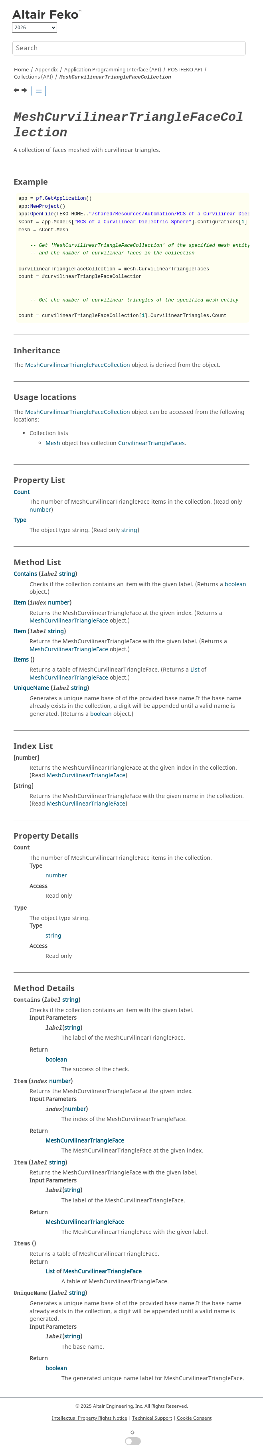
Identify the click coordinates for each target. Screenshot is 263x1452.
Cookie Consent (194, 1418)
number (40, 510)
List (195, 670)
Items (21, 660)
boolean (235, 584)
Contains (25, 574)
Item (20, 603)
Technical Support (152, 1418)
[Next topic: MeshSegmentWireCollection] (25, 91)
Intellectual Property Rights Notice (89, 1418)
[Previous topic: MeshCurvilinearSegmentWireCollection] (17, 91)
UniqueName (31, 688)
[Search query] (129, 48)
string (129, 530)
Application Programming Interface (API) (112, 69)
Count (22, 492)
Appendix (46, 69)
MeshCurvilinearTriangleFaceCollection (77, 365)
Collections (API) (33, 77)
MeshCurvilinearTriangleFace (69, 621)
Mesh (52, 443)
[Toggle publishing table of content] (39, 91)
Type (20, 520)
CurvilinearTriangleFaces (151, 443)
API (185, 69)
